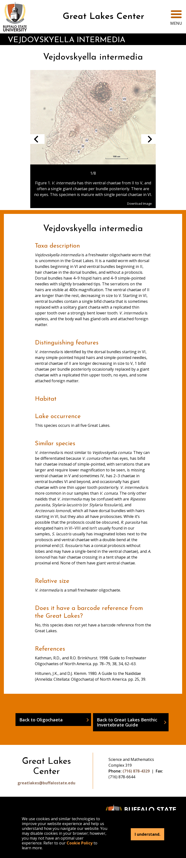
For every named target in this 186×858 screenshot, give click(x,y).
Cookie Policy (80, 843)
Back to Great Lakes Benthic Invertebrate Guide (127, 722)
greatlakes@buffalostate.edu (46, 783)
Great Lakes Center (103, 16)
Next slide (148, 139)
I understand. (147, 834)
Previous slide (37, 139)
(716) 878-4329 (136, 771)
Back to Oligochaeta (41, 720)
